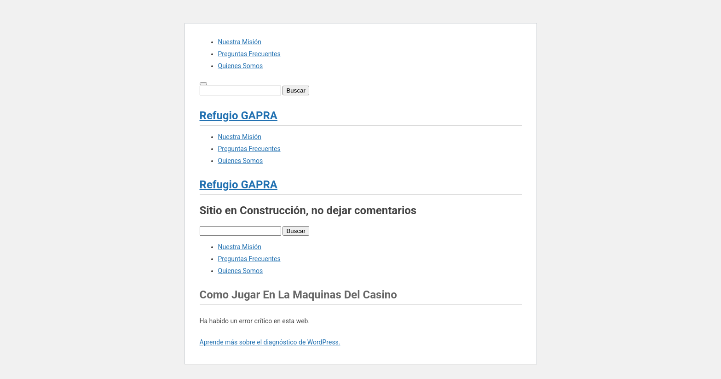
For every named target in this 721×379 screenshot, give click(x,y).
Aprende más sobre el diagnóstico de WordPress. (270, 342)
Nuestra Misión (239, 42)
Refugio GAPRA (238, 115)
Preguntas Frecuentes (249, 54)
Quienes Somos (240, 66)
